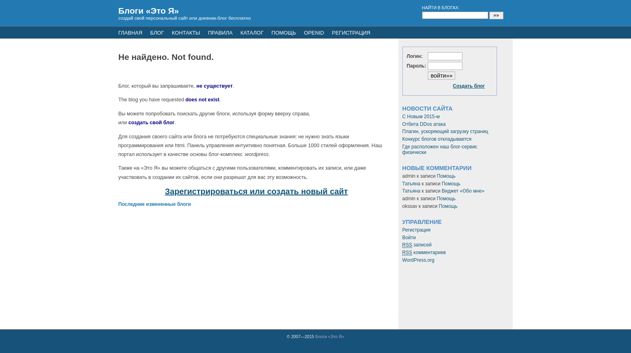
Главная (130, 33)
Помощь (284, 33)
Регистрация (416, 230)
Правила (220, 33)
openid (314, 33)
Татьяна (411, 184)
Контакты (186, 33)
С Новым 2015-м (421, 116)
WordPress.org (418, 260)
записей (417, 245)
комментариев (424, 253)
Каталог (252, 33)
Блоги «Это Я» (148, 10)
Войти (409, 237)
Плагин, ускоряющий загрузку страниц (445, 131)
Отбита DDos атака (424, 124)
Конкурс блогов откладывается (437, 139)
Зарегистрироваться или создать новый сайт (256, 191)
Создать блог (469, 86)
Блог (157, 33)
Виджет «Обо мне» (463, 191)
